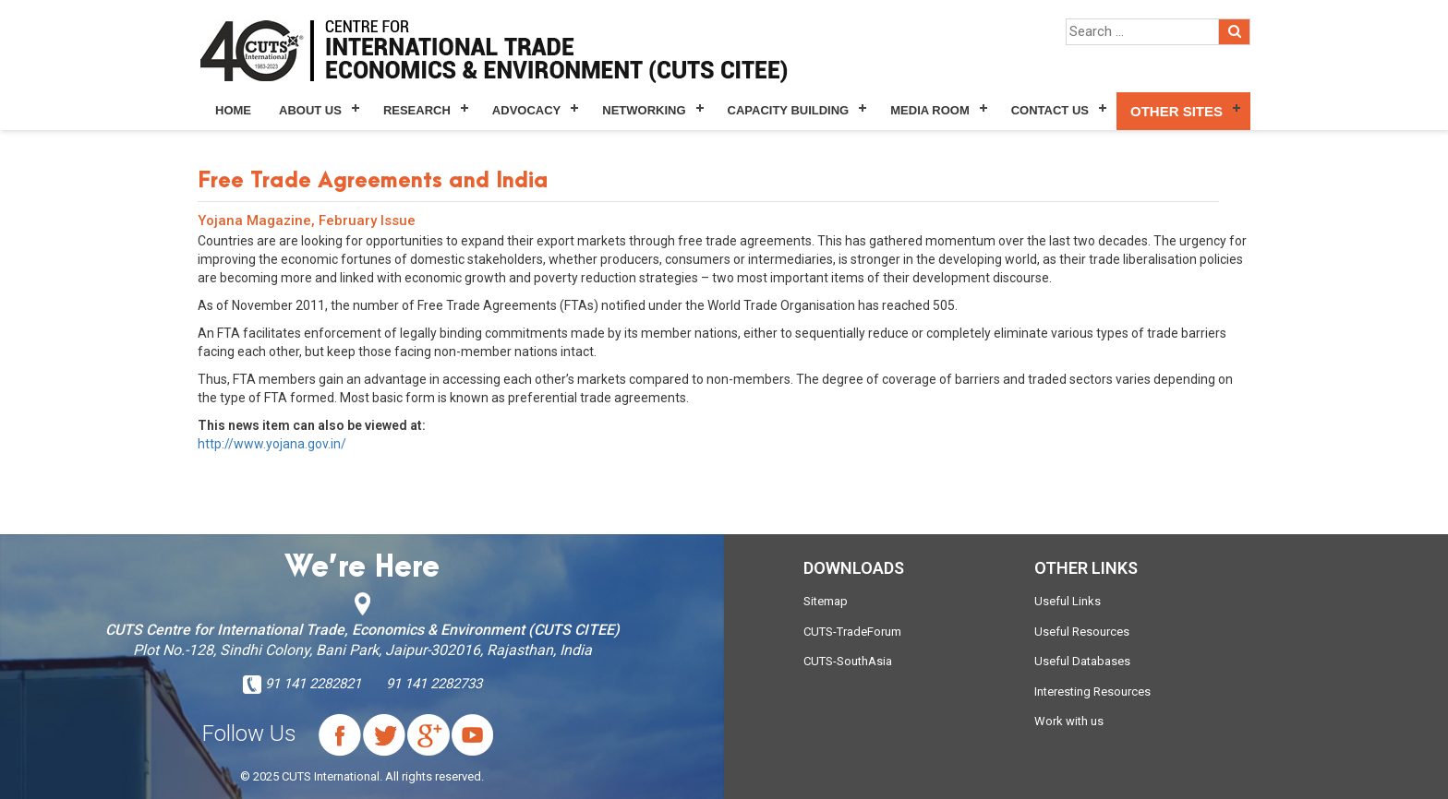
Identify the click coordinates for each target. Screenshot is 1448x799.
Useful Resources (1081, 631)
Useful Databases (1082, 661)
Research (417, 110)
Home (233, 110)
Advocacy (526, 110)
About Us (310, 110)
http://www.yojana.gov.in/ (272, 443)
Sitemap (825, 601)
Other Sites (1176, 111)
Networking (643, 110)
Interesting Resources (1092, 691)
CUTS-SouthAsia (847, 661)
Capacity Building (789, 110)
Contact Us (1050, 110)
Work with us (1069, 721)
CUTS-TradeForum (852, 631)
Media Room (929, 110)
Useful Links (1067, 601)
